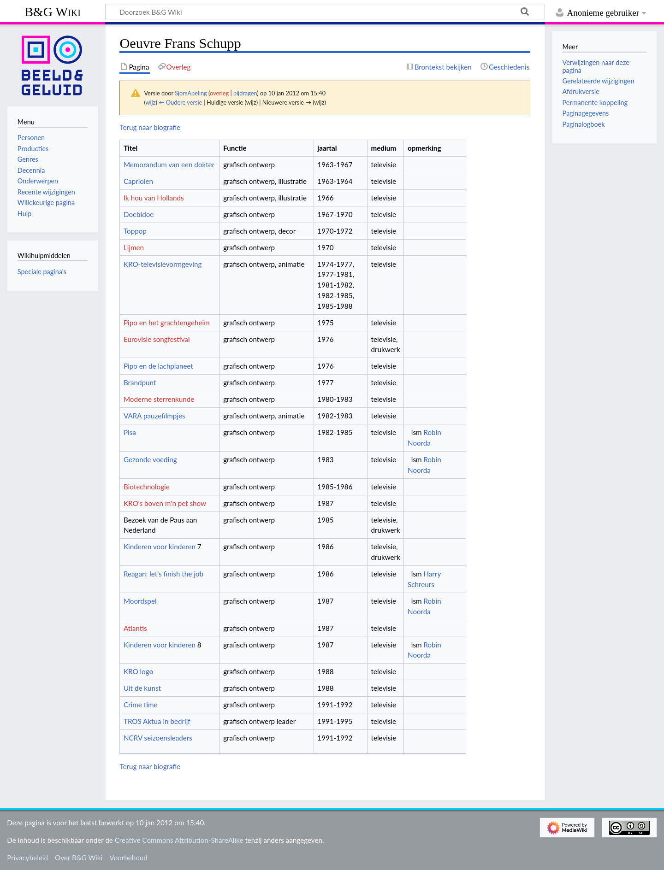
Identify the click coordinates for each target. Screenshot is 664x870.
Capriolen (138, 181)
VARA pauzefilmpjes (154, 415)
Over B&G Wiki (78, 857)
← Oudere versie (180, 102)
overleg (219, 93)
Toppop (135, 231)
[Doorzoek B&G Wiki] (325, 11)
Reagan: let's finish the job (163, 574)
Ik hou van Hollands (154, 198)
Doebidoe (139, 214)
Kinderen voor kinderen (160, 546)
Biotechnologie (147, 486)
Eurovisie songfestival (157, 339)
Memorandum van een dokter (169, 164)
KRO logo (138, 671)
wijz (151, 102)
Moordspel (140, 601)
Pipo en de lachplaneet (158, 366)
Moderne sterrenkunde (159, 399)
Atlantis (135, 628)
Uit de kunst (142, 688)
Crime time (141, 704)
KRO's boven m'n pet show (165, 503)
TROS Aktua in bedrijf (157, 721)
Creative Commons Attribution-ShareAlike (179, 840)
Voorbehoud (128, 857)
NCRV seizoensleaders (158, 738)
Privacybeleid (27, 857)
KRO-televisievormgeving (163, 264)
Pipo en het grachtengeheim (167, 322)
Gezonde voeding (150, 459)
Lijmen (134, 247)
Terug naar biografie (149, 127)
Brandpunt (140, 382)
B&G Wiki (52, 12)
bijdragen (245, 93)
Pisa (130, 432)
